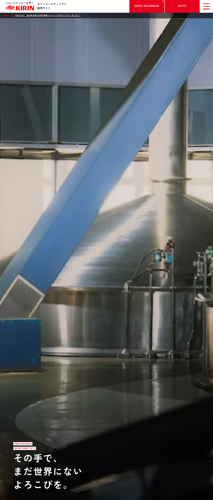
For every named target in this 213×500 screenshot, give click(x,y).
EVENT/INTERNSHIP (146, 6)
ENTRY (182, 6)
